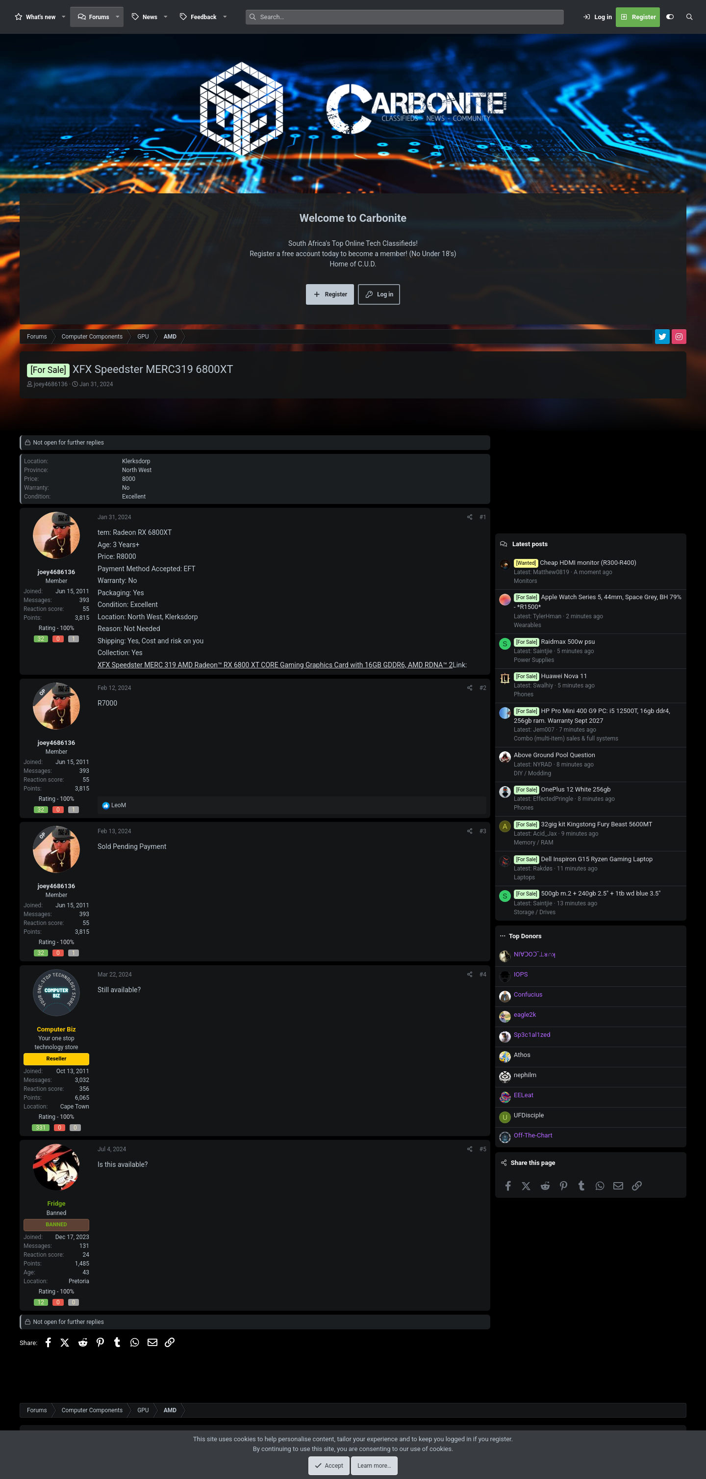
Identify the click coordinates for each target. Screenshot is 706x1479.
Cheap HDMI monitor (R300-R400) (575, 562)
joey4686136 (51, 384)
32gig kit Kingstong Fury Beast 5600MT (583, 824)
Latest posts (530, 544)
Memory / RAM (534, 842)
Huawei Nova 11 (550, 676)
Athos (522, 1054)
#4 (482, 974)
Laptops (524, 877)
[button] (64, 17)
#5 (482, 1149)
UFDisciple (529, 1115)
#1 (482, 517)
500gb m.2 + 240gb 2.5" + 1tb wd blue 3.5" (587, 893)
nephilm (525, 1075)
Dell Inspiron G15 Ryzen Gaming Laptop (583, 859)
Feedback (203, 17)
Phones (523, 694)
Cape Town (74, 1106)
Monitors (525, 581)
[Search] (412, 17)
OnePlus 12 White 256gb (562, 789)
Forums (99, 17)
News (150, 17)
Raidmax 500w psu (554, 641)
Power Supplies (534, 660)
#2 (482, 688)
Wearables (527, 625)
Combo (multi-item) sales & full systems (566, 738)
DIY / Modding (532, 773)
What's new (40, 17)
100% (67, 628)
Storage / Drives (534, 912)
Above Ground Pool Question (554, 755)
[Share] (470, 517)
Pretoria (79, 1281)
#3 (482, 831)
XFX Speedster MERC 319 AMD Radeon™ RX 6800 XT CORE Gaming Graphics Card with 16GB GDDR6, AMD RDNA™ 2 (275, 665)
